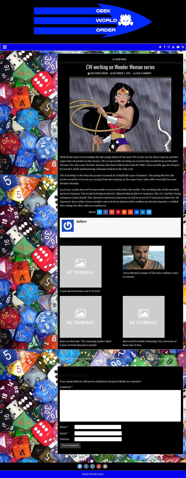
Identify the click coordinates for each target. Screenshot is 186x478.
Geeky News (121, 59)
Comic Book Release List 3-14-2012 (80, 291)
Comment (66, 387)
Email (64, 433)
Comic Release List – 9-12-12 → (165, 358)
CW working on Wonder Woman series (120, 67)
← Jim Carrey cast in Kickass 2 (75, 358)
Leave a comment (143, 73)
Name (64, 427)
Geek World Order (99, 73)
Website (64, 439)
